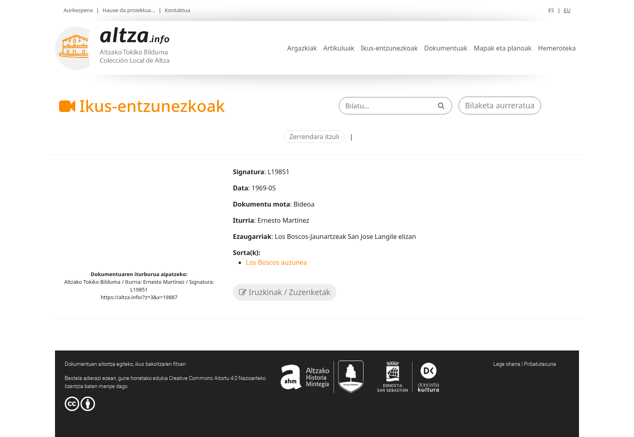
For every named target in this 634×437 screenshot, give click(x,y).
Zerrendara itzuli (314, 136)
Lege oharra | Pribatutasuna (524, 363)
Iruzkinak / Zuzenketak (284, 292)
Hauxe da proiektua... (129, 10)
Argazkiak (302, 48)
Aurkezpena (78, 10)
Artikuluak (338, 48)
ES (551, 10)
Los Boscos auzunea (276, 262)
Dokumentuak (445, 48)
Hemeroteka (557, 48)
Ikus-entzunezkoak (389, 48)
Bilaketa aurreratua (500, 105)
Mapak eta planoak (503, 48)
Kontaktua (177, 10)
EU (567, 10)
